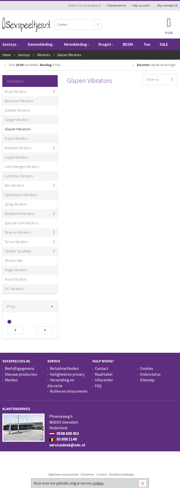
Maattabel (103, 374)
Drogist (105, 44)
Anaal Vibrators (15, 91)
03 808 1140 (63, 439)
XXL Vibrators (14, 289)
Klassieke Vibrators (18, 148)
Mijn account (140, 6)
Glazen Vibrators (18, 129)
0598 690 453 (64, 433)
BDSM (129, 44)
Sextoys (10, 44)
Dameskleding (41, 44)
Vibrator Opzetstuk (18, 251)
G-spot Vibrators (16, 138)
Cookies (146, 368)
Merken (11, 380)
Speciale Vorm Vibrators (21, 223)
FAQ (98, 385)
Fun (147, 44)
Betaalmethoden (64, 368)
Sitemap (147, 380)
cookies (98, 483)
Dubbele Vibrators (17, 110)
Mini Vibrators (14, 185)
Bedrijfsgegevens (19, 368)
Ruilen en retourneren (68, 391)
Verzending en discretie (60, 382)
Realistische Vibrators (20, 213)
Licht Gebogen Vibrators (22, 166)
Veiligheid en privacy (67, 374)
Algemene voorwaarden (63, 474)
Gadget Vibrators (17, 119)
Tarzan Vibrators (16, 242)
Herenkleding (76, 44)
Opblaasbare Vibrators (21, 195)
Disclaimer (87, 474)
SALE (164, 44)
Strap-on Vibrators (18, 232)
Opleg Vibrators (16, 204)
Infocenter (104, 380)
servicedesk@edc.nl (67, 445)
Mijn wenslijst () (166, 6)
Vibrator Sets (13, 260)
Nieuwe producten (21, 374)
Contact (101, 368)
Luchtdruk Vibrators (19, 176)
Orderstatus (150, 374)
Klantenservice (116, 6)
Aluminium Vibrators (19, 101)
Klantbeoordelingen (121, 474)
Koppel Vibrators (16, 157)
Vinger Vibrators (16, 270)
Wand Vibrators (16, 279)
